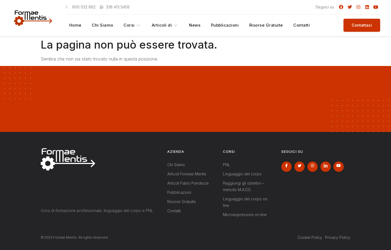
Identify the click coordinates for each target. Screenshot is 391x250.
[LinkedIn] (325, 167)
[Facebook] (286, 167)
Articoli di (157, 25)
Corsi (126, 25)
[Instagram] (312, 167)
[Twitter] (299, 167)
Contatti (288, 25)
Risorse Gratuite (254, 25)
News (185, 25)
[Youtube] (338, 167)
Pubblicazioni (214, 25)
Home (72, 25)
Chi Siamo (98, 25)
